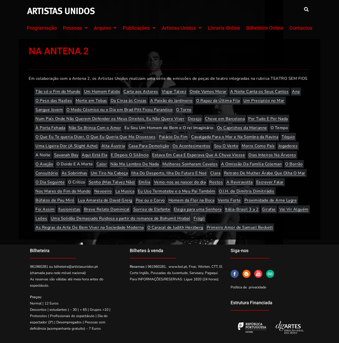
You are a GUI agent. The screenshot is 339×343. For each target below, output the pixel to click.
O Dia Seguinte (50, 182)
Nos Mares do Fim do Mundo (63, 191)
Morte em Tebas (91, 100)
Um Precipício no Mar (263, 100)
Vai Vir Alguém (294, 209)
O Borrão (294, 164)
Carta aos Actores (140, 91)
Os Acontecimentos (191, 146)
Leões (41, 218)
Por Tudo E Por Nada (268, 119)
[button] (306, 9)
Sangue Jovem (49, 109)
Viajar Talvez (174, 91)
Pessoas (75, 28)
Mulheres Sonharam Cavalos (190, 164)
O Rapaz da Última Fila (218, 100)
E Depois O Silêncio (130, 155)
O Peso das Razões (53, 100)
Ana (296, 91)
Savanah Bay (66, 155)
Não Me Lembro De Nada (134, 164)
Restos (216, 182)
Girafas (269, 209)
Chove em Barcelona (225, 119)
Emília (144, 182)
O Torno (184, 109)
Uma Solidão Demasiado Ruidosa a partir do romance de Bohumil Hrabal (120, 218)
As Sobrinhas (74, 173)
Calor (102, 164)
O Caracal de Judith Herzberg (175, 227)
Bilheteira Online (264, 28)
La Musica (125, 191)
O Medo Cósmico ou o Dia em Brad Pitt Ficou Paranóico (119, 109)
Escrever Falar (270, 182)
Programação (42, 28)
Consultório (46, 173)
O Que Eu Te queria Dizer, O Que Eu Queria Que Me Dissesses (95, 137)
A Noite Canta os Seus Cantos (259, 91)
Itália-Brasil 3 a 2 (242, 209)
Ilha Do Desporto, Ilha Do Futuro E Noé (169, 173)
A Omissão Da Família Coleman (251, 164)
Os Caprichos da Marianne (242, 128)
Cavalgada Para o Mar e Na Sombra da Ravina (234, 137)
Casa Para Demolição (149, 146)
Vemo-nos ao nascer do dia (180, 182)
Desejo (194, 119)
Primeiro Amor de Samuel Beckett (240, 227)
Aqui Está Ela (94, 155)
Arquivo (105, 28)
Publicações (139, 28)
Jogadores (288, 146)
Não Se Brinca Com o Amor (95, 128)
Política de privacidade (248, 287)
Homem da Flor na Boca (191, 200)
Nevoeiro (103, 191)
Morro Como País (258, 146)
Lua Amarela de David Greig (105, 200)
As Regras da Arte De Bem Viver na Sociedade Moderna (89, 227)
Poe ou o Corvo (150, 200)
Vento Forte (229, 200)
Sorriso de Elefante (152, 209)
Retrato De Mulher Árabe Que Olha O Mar (264, 173)
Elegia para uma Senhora (198, 209)
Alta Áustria (113, 146)
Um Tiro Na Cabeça (109, 173)
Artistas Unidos (182, 28)
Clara (215, 173)
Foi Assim (45, 209)
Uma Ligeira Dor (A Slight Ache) (66, 146)
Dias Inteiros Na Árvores (272, 155)
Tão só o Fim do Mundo (57, 91)
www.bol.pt (177, 266)
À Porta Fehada (50, 128)
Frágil (199, 218)
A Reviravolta (239, 182)
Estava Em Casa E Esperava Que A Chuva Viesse (198, 155)
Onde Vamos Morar (208, 91)
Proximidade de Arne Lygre (270, 200)
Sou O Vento (226, 146)
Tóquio (288, 137)
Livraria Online (224, 28)
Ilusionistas (69, 209)
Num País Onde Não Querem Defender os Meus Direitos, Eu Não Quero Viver (109, 119)
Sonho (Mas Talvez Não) (112, 182)
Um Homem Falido (102, 91)
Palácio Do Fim (173, 137)
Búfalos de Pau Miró (54, 200)
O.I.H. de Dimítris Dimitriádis (246, 191)
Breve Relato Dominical (107, 209)
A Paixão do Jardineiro (171, 100)
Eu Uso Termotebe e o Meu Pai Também (176, 191)
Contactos (300, 28)
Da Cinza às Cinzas (129, 100)
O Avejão (44, 164)
